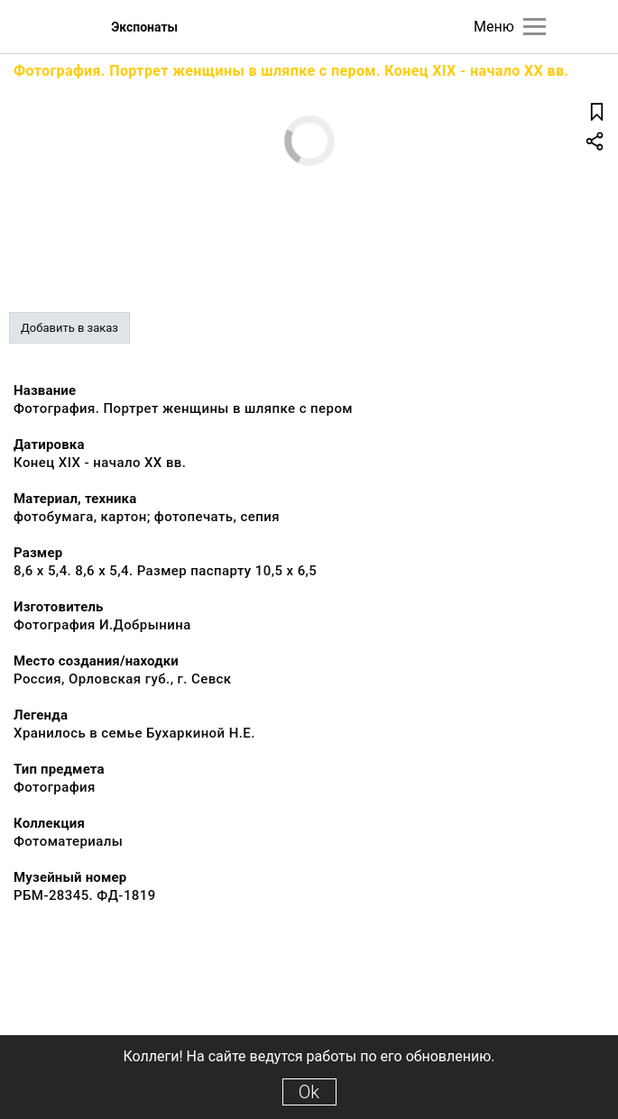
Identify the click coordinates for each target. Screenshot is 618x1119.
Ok (309, 1092)
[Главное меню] (534, 26)
